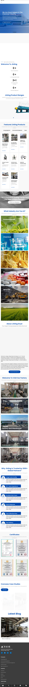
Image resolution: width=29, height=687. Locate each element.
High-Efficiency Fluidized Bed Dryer (5, 144)
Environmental (3, 657)
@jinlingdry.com (6, 681)
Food (2, 662)
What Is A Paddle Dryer (6, 623)
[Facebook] (2, 638)
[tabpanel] (14, 109)
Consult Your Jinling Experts (15, 202)
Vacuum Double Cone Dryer (5, 178)
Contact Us (3, 677)
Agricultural (3, 660)
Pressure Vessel (3, 649)
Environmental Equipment (17, 130)
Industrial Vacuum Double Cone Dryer (23, 163)
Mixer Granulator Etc (4, 651)
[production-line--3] (14, 439)
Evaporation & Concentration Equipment (8, 647)
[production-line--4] (14, 405)
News (2, 675)
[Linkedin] (5, 638)
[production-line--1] (14, 390)
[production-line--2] (14, 455)
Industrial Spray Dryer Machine (14, 181)
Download (2, 673)
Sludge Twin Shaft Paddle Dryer (22, 141)
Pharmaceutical (3, 664)
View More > (4, 150)
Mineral (2, 659)
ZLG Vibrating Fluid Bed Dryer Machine (14, 143)
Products (2, 668)
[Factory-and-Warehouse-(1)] (14, 422)
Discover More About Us (14, 371)
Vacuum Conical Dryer (5, 163)
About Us (2, 670)
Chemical (2, 655)
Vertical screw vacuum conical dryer (14, 163)
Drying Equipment (6, 130)
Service (2, 671)
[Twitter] (8, 638)
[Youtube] (11, 638)
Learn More (5, 589)
